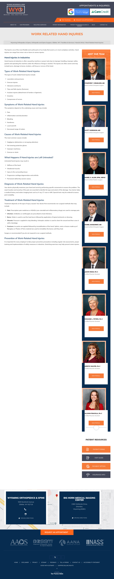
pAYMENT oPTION (95, 466)
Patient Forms (95, 449)
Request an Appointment (83, 20)
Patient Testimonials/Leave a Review (79, 25)
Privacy (34, 562)
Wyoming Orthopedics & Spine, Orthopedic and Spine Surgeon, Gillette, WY (35, 43)
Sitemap (43, 562)
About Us (13, 25)
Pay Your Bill (65, 20)
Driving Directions (25, 518)
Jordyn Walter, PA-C (92, 366)
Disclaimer (24, 562)
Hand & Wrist (79, 43)
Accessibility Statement (92, 562)
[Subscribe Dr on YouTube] (63, 557)
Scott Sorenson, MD (92, 130)
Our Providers (24, 25)
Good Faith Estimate (47, 565)
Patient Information (59, 25)
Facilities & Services (40, 25)
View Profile (96, 92)
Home (6, 25)
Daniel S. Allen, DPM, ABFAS (95, 177)
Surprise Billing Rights (66, 565)
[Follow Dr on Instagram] (59, 557)
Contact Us (103, 25)
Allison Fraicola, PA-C (93, 413)
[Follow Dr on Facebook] (51, 557)
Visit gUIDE (94, 458)
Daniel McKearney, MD (93, 225)
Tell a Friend (64, 562)
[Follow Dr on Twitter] (55, 557)
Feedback (53, 562)
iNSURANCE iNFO (95, 474)
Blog (93, 25)
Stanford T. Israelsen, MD (95, 83)
